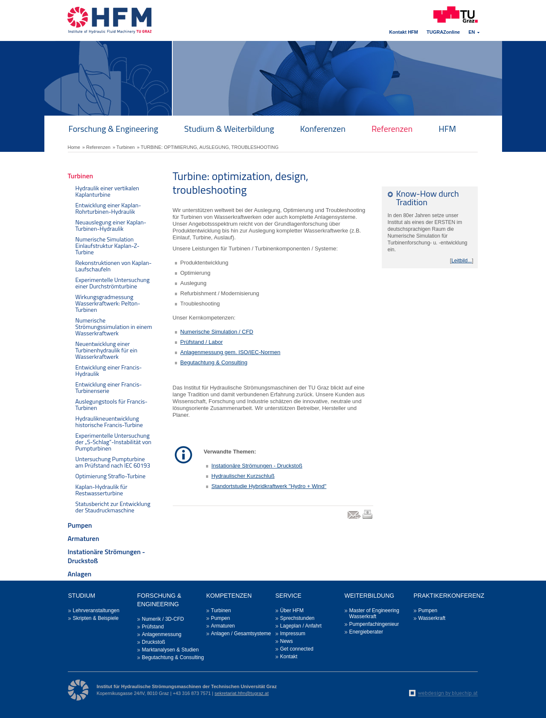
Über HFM (292, 610)
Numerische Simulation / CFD (216, 331)
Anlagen (80, 574)
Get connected (297, 649)
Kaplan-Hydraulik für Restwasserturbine (102, 489)
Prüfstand (153, 627)
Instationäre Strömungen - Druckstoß (106, 556)
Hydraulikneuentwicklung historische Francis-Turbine (109, 421)
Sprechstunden (297, 618)
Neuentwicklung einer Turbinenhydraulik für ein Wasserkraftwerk (106, 350)
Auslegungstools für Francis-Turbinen (112, 404)
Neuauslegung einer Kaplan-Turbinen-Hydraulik (111, 225)
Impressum (292, 634)
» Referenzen (96, 147)
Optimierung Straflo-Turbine (111, 475)
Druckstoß (154, 642)
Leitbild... (461, 261)
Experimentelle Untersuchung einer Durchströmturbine (113, 283)
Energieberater (366, 632)
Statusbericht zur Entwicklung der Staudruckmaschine (113, 507)
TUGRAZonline (443, 32)
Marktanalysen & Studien (170, 650)
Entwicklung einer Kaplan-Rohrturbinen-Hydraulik (108, 208)
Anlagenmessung (162, 634)
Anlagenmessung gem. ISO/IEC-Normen (230, 352)
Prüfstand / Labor (201, 342)
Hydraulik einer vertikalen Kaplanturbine (107, 191)
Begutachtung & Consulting (214, 362)
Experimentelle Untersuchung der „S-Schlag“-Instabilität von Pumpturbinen (113, 442)
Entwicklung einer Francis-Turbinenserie (109, 387)
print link (367, 518)
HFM (447, 128)
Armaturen (83, 538)
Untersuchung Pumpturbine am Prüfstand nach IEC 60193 (113, 462)
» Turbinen (124, 147)
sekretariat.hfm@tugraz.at (242, 693)
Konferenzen (323, 128)
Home (74, 147)
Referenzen (392, 128)
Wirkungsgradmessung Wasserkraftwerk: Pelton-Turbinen (108, 303)
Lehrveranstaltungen (96, 610)
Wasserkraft (432, 618)
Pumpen (80, 525)
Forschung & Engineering (113, 128)
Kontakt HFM (403, 32)
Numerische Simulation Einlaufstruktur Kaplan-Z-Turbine (107, 245)
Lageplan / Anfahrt (301, 626)
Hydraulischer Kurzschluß (243, 476)
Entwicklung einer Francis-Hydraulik (109, 370)
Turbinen (80, 176)
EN (471, 32)
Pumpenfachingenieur (374, 624)
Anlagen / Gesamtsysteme (241, 634)
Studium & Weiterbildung (229, 128)
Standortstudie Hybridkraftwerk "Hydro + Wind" (269, 486)
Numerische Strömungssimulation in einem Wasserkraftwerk (114, 326)
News (286, 641)
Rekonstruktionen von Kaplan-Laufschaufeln (114, 265)
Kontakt (289, 657)
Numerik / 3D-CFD (163, 619)
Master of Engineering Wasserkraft (374, 613)
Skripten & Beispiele (96, 618)
